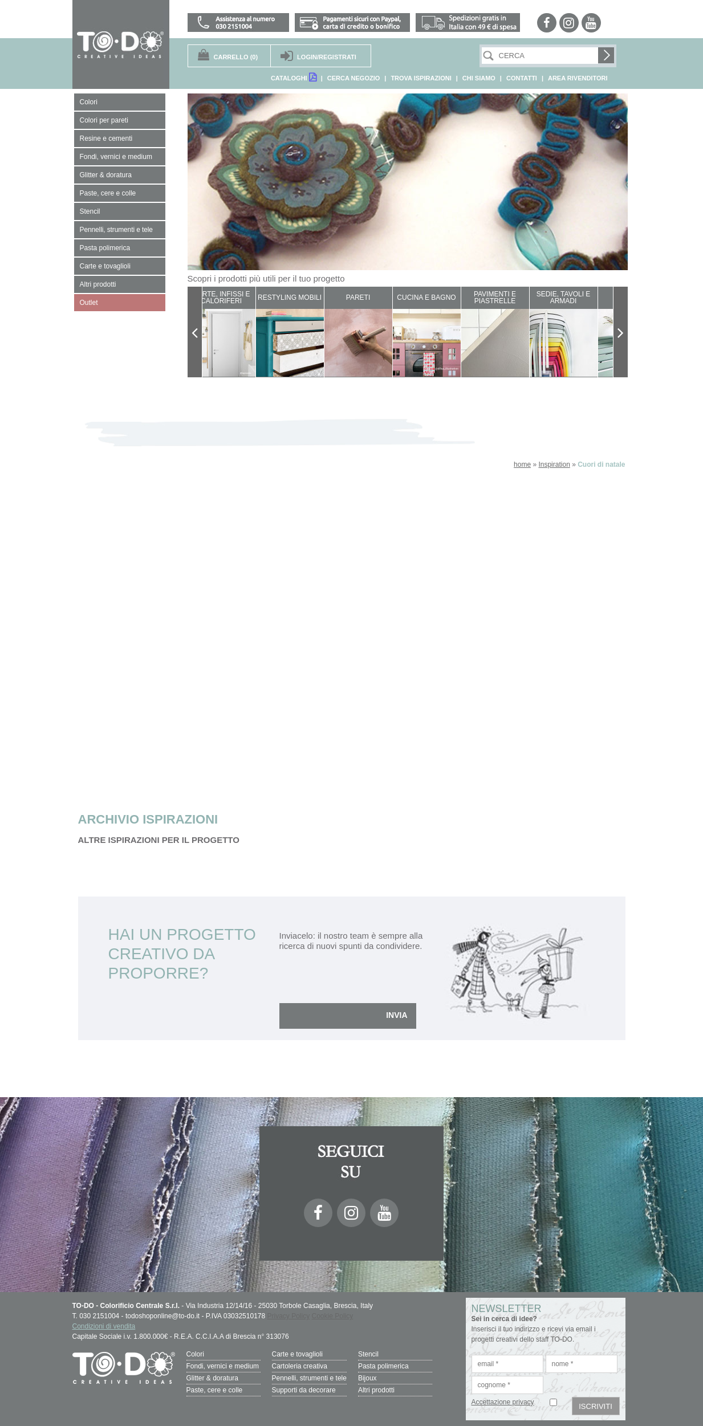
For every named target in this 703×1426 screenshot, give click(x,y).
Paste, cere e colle (214, 1390)
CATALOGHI (293, 77)
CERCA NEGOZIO (353, 78)
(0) (236, 57)
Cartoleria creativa (299, 1366)
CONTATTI (521, 78)
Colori (195, 1354)
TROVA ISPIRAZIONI (421, 78)
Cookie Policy (332, 1316)
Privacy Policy (288, 1316)
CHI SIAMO (478, 78)
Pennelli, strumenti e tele (309, 1378)
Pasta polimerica (383, 1366)
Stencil (368, 1354)
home (522, 464)
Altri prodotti (376, 1390)
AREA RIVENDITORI (578, 78)
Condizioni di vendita (104, 1326)
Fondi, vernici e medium (222, 1366)
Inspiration (554, 464)
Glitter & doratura (212, 1378)
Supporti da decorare (304, 1390)
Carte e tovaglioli (297, 1354)
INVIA (396, 1015)
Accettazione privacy (503, 1402)
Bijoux (367, 1378)
